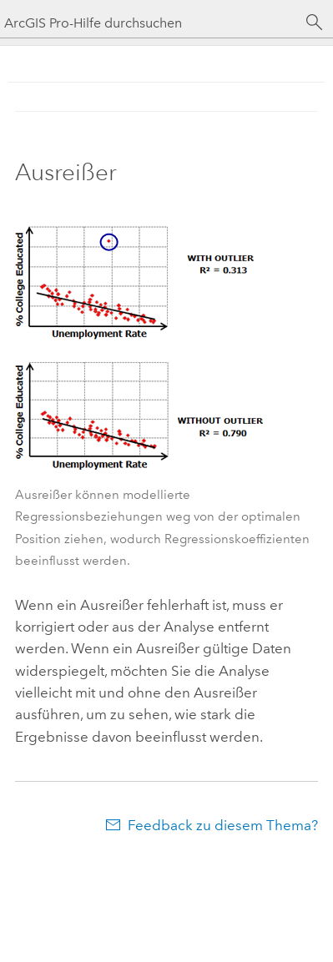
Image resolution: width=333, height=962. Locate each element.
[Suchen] (314, 22)
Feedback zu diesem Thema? (223, 825)
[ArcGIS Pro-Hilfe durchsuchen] (150, 23)
